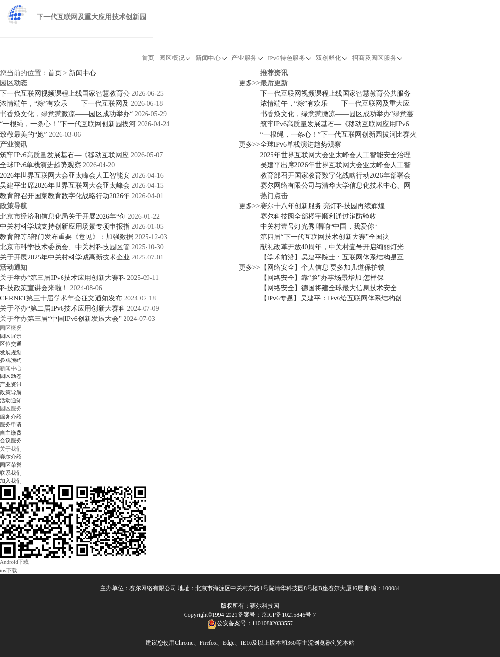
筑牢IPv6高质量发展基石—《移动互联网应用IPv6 (334, 124)
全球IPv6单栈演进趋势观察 (40, 165)
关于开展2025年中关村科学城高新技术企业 (65, 257)
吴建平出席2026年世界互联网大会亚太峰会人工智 (335, 165)
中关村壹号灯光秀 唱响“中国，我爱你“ (318, 226)
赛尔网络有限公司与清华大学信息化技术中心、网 (335, 185)
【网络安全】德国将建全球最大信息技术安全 (328, 288)
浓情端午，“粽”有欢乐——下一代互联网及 (64, 103)
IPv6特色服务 (289, 57)
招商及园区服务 (377, 57)
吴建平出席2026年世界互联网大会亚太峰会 (65, 185)
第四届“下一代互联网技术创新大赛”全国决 (324, 236)
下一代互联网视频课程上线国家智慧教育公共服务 (335, 93)
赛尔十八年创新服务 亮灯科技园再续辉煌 (322, 206)
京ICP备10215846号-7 (288, 614)
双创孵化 (331, 57)
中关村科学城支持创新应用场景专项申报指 (65, 226)
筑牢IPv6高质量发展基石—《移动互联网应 (64, 155)
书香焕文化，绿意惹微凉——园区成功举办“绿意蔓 (337, 114)
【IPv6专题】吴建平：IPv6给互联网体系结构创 (331, 298)
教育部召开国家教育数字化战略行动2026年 (65, 195)
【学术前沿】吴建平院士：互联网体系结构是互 (332, 257)
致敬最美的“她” (23, 134)
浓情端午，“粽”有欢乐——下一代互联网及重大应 (335, 103)
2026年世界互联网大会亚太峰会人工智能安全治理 (335, 155)
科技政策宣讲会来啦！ (34, 288)
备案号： (249, 614)
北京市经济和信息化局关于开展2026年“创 (63, 216)
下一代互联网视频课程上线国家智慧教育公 (65, 93)
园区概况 (174, 57)
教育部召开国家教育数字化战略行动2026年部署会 (335, 175)
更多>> (249, 83)
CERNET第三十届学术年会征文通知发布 (61, 298)
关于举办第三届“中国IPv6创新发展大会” (61, 318)
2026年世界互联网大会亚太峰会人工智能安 (65, 175)
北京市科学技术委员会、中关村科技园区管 (65, 247)
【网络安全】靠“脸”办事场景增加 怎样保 (322, 277)
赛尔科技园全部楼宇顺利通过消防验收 (318, 216)
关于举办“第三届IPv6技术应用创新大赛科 (62, 277)
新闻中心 (211, 57)
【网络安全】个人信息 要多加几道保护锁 (322, 267)
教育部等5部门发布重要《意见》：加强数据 (66, 236)
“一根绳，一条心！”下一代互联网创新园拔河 (68, 124)
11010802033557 (272, 623)
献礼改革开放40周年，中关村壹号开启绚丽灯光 (332, 247)
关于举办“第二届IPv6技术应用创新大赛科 (62, 308)
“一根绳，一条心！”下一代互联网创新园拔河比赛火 (338, 134)
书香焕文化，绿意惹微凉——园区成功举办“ (66, 114)
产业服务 (247, 57)
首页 (148, 57)
